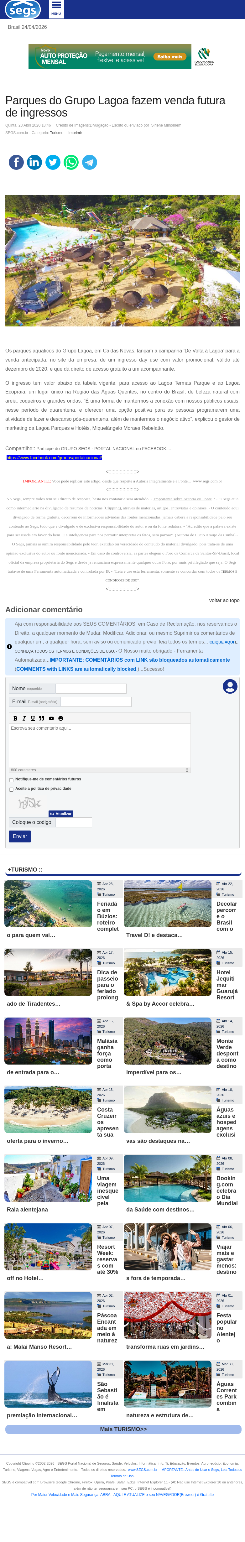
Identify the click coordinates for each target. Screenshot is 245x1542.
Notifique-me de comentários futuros (48, 779)
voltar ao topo (224, 600)
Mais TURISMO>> (123, 1429)
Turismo (57, 133)
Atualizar (63, 814)
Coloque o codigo (31, 822)
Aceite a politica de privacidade (43, 788)
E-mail (34, 701)
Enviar (20, 836)
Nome (27, 688)
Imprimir (75, 133)
